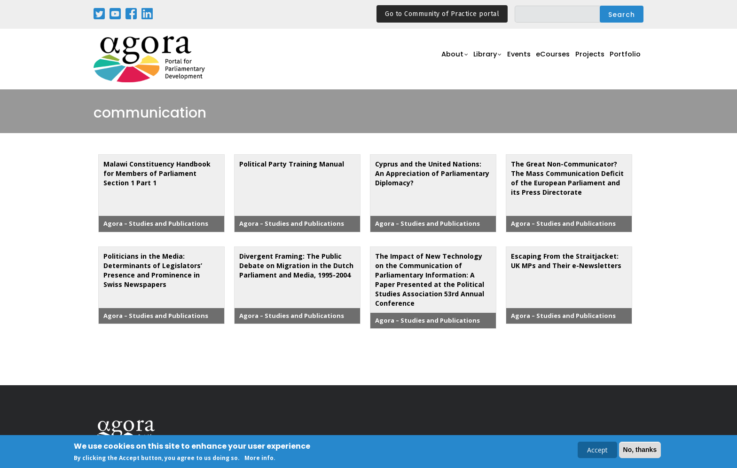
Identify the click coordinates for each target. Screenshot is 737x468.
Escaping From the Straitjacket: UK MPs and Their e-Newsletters (566, 261)
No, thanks (640, 450)
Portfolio (624, 59)
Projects (585, 59)
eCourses (545, 59)
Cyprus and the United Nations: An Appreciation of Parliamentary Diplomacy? (432, 173)
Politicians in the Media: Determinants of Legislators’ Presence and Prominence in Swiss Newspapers (152, 270)
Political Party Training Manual (291, 163)
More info (259, 459)
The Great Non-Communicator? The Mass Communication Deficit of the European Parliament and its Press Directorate (567, 178)
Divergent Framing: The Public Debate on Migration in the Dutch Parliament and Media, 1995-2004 (296, 265)
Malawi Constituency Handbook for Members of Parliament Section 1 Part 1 (157, 173)
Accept (597, 450)
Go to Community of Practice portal (442, 14)
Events (506, 59)
